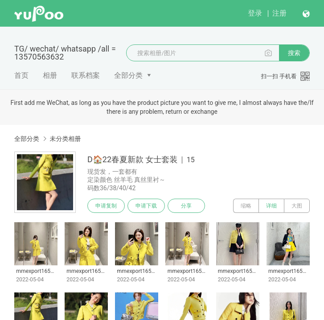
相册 (50, 75)
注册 (279, 13)
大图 (296, 206)
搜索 (294, 52)
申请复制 (106, 206)
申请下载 (146, 206)
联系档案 (85, 75)
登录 (255, 13)
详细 (271, 206)
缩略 (246, 206)
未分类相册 (65, 138)
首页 (21, 75)
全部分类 (128, 75)
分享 (186, 206)
